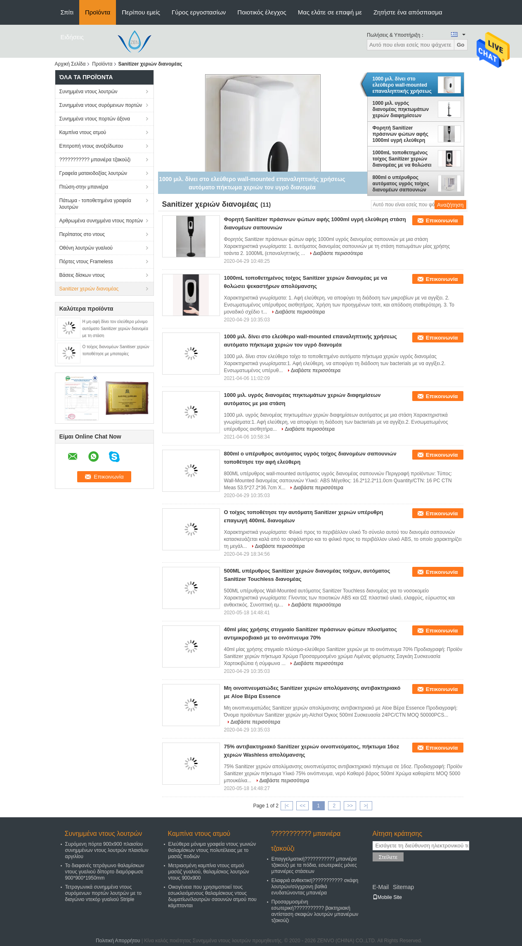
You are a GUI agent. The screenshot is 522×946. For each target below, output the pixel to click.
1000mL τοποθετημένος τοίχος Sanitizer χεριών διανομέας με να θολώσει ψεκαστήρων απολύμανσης (402, 159)
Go (461, 45)
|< (287, 806)
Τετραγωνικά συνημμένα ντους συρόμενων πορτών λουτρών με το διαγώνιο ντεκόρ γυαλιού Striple (103, 893)
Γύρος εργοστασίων (199, 12)
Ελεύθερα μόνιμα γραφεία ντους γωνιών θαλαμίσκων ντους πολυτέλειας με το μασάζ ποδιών (212, 850)
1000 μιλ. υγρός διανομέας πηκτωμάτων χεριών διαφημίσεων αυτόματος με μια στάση (401, 109)
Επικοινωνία (442, 220)
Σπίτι (67, 12)
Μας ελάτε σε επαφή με (330, 12)
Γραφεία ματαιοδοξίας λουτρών (93, 173)
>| (366, 806)
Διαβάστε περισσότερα (338, 253)
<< (302, 806)
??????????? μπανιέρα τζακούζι (95, 160)
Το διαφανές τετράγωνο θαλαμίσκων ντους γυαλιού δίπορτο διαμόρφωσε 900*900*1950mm (104, 872)
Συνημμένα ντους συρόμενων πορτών (100, 105)
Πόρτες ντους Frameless (86, 261)
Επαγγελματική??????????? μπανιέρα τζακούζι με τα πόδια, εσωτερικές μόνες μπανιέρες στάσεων (314, 865)
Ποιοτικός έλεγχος (261, 12)
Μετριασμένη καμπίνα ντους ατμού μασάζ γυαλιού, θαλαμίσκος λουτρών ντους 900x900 (208, 872)
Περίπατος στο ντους (82, 234)
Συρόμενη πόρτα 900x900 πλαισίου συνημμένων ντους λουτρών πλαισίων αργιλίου (107, 850)
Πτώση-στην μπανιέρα (84, 187)
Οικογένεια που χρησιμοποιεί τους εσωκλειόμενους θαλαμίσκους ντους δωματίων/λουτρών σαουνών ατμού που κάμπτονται (212, 896)
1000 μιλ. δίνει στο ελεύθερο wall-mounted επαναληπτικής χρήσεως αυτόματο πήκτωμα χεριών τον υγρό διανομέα (404, 85)
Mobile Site (387, 897)
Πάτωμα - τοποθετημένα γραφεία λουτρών (95, 204)
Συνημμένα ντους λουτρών (88, 91)
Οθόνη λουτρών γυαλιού (86, 248)
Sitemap (403, 887)
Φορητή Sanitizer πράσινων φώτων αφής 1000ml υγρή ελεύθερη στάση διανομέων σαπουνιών (400, 134)
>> (350, 806)
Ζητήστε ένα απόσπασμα (407, 12)
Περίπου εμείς (141, 12)
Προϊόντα (97, 12)
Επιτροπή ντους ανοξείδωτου (91, 146)
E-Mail (381, 887)
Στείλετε (388, 857)
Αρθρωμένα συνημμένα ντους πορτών (101, 221)
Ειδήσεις (72, 36)
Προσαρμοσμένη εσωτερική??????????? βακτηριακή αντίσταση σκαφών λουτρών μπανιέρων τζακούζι (315, 911)
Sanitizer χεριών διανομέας (89, 289)
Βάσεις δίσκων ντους (82, 275)
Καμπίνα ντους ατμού (82, 132)
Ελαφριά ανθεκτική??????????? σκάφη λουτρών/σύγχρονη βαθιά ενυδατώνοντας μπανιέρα (315, 887)
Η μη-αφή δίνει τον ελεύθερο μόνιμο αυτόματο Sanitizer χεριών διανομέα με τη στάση (115, 328)
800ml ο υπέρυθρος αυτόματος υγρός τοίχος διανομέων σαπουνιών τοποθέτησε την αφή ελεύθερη (401, 184)
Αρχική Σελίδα (70, 64)
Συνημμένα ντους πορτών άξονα (94, 119)
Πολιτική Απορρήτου (118, 941)
